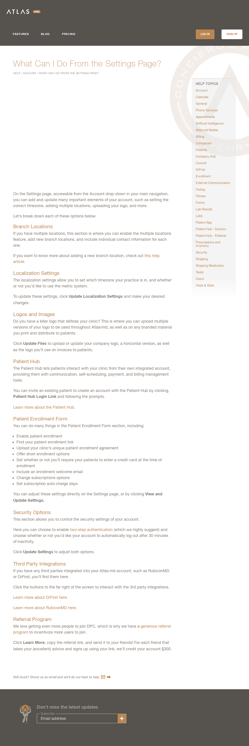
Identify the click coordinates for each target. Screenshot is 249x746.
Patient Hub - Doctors (211, 229)
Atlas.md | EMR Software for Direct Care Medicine (23, 11)
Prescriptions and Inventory (208, 244)
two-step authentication (91, 529)
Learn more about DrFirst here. (40, 597)
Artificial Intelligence (210, 123)
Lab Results (204, 209)
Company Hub (206, 156)
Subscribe (48, 713)
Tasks (199, 272)
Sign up (232, 34)
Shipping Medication (210, 265)
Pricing (68, 34)
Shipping (202, 259)
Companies (204, 143)
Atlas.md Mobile (207, 130)
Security (201, 252)
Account (29, 73)
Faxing (200, 189)
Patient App (204, 222)
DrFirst (200, 169)
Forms (200, 202)
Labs (199, 216)
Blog (45, 34)
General (201, 103)
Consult (201, 163)
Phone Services (207, 110)
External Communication (213, 183)
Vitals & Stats (205, 285)
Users (200, 279)
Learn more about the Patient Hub (43, 407)
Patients (201, 150)
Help (16, 73)
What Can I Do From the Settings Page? (69, 73)
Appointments (205, 117)
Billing (200, 136)
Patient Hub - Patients (211, 235)
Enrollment (203, 176)
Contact (106, 677)
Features (21, 34)
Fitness (201, 196)
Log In (205, 34)
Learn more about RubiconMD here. (45, 607)
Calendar (202, 97)
